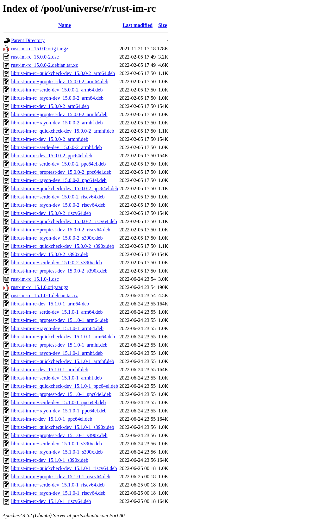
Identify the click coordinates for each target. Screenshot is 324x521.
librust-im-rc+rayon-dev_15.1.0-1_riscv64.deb (58, 493)
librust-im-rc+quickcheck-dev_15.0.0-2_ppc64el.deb (64, 188)
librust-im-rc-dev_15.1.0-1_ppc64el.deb (51, 419)
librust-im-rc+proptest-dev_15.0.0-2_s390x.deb (59, 270)
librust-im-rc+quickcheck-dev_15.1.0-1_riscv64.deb (64, 468)
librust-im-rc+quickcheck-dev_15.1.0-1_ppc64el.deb (64, 386)
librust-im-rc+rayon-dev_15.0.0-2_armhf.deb (57, 122)
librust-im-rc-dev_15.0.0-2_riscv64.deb (51, 213)
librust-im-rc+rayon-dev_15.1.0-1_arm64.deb (57, 328)
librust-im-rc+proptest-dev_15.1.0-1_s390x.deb (59, 435)
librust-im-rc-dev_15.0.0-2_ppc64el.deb (51, 155)
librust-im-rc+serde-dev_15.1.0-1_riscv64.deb (58, 484)
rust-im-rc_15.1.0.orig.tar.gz (39, 287)
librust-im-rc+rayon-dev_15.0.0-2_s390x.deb (57, 238)
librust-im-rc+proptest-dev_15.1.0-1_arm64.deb (59, 320)
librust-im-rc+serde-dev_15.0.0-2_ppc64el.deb (58, 163)
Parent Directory (28, 40)
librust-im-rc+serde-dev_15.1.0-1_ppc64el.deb (58, 402)
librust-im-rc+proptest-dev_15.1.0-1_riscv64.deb (60, 476)
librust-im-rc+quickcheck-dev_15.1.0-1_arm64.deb (63, 336)
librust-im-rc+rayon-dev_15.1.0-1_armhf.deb (57, 353)
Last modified (137, 25)
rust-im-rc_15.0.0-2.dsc (35, 57)
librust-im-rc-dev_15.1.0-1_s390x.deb (49, 460)
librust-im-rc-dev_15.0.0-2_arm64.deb (50, 106)
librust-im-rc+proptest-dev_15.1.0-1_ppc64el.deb (61, 394)
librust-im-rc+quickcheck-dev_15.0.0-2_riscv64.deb (64, 221)
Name (64, 25)
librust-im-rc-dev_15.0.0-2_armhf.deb (49, 139)
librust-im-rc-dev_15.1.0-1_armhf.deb (49, 369)
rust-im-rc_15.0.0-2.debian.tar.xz (44, 65)
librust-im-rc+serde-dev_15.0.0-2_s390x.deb (56, 262)
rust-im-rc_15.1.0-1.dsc (35, 279)
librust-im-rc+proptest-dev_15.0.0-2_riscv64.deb (60, 229)
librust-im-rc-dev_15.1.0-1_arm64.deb (50, 303)
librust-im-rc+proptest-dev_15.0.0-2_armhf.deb (59, 114)
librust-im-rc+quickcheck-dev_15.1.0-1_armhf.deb (62, 361)
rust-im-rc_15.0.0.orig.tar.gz (39, 48)
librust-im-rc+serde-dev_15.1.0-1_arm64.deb (57, 312)
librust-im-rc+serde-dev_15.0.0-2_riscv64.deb (58, 196)
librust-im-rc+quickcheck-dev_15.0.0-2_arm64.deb (63, 73)
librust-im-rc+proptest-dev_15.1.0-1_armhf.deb (59, 345)
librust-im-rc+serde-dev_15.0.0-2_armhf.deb (56, 147)
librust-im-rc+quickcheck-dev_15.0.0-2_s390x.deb (62, 246)
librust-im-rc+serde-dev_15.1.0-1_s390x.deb (56, 443)
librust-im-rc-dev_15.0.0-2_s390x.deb (49, 254)
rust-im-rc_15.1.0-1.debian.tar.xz (44, 295)
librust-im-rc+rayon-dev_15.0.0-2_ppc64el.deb (59, 180)
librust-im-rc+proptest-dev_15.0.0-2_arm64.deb (59, 81)
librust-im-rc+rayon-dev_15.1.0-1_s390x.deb (57, 452)
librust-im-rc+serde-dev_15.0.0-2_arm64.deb (57, 89)
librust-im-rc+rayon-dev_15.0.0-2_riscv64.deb (58, 205)
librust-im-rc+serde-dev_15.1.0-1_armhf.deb (56, 377)
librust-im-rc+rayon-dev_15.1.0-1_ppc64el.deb (59, 410)
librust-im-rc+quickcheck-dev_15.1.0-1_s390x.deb (62, 427)
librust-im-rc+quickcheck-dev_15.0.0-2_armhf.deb (62, 131)
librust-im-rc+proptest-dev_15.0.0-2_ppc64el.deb (61, 172)
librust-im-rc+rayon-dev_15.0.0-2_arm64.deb (57, 98)
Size (162, 25)
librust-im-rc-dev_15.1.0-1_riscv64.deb (51, 501)
